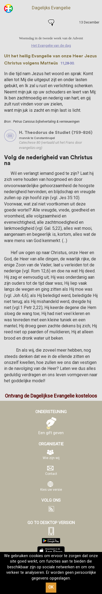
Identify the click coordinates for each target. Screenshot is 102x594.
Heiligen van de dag (39, 22)
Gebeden (51, 22)
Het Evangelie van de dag (28, 22)
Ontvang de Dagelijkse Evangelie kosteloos (51, 396)
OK (51, 587)
